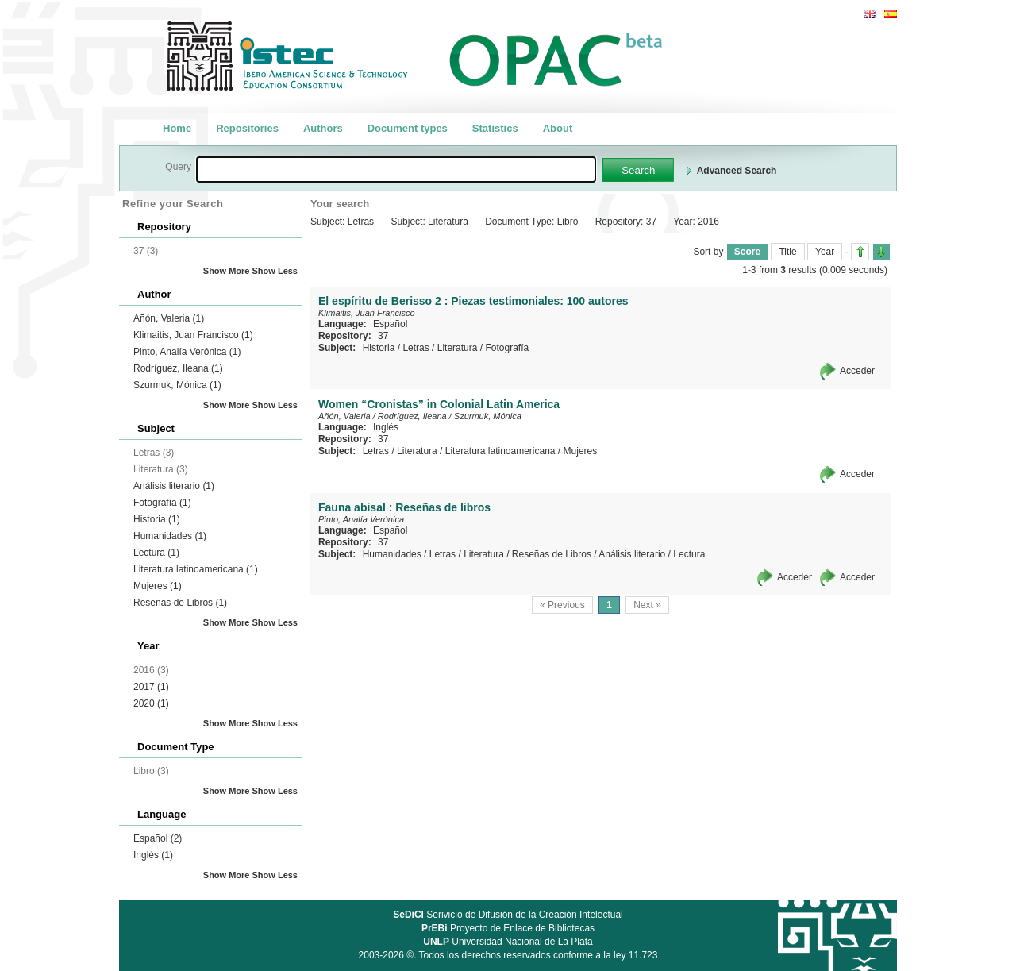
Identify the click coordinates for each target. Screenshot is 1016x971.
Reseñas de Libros (180, 602)
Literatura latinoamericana (195, 569)
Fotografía (162, 502)
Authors (323, 128)
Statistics (495, 128)
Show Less (275, 271)
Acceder (857, 370)
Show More (226, 271)
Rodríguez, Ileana (178, 368)
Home (177, 128)
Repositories (247, 128)
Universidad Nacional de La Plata (507, 941)
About (558, 128)
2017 (151, 686)
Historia (156, 519)
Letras (415, 347)
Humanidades (169, 535)
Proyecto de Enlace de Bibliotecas (508, 928)
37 (383, 335)
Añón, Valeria (168, 318)
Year (824, 251)
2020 (151, 703)
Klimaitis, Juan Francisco (193, 335)
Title (787, 251)
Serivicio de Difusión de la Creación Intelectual (508, 914)
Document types (408, 128)
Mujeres (157, 585)
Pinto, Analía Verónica (187, 351)
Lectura (156, 552)
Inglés (153, 855)
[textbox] (396, 169)
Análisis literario (173, 485)
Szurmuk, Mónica (177, 385)
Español (157, 838)
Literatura (457, 347)
